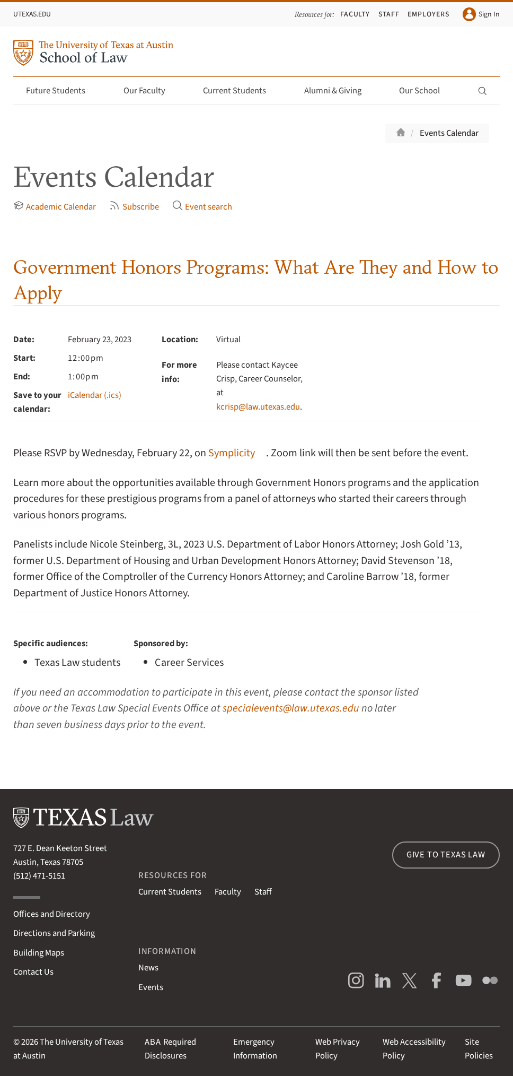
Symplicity (231, 453)
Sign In (481, 14)
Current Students (240, 90)
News (148, 967)
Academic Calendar (54, 206)
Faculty (355, 14)
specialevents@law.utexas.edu (291, 708)
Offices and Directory (51, 914)
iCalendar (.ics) (94, 395)
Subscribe (133, 206)
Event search (202, 206)
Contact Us (33, 972)
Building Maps (38, 953)
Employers (428, 14)
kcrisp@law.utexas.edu (258, 407)
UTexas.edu (32, 14)
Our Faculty (150, 90)
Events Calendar (449, 133)
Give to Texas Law (445, 854)
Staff (389, 14)
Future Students (62, 90)
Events (150, 987)
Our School (425, 90)
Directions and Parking (54, 933)
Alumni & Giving (339, 90)
